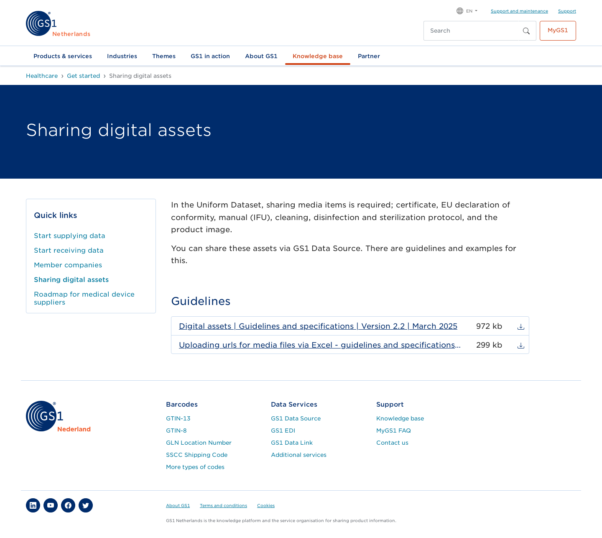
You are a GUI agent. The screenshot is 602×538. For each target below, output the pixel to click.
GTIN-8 (176, 430)
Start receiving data (69, 250)
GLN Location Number (199, 442)
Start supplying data (69, 236)
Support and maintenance (519, 10)
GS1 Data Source (296, 418)
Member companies (68, 265)
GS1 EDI (283, 430)
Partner (369, 56)
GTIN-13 (178, 418)
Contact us (392, 442)
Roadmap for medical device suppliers (84, 298)
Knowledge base (318, 56)
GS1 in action (210, 56)
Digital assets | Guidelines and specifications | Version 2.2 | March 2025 (318, 326)
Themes (164, 56)
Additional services (299, 454)
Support (567, 10)
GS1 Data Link (292, 442)
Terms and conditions (223, 505)
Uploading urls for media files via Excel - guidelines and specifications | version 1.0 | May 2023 (320, 345)
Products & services (62, 56)
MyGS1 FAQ (393, 430)
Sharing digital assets (71, 280)
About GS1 (261, 56)
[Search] (471, 31)
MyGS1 (558, 30)
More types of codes (195, 467)
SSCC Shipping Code (196, 454)
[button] (467, 10)
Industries (122, 56)
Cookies (266, 505)
